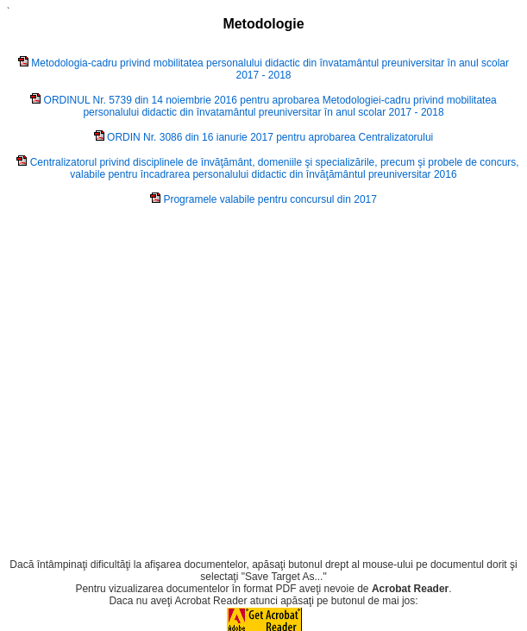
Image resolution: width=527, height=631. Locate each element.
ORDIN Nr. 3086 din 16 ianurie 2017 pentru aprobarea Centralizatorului (270, 137)
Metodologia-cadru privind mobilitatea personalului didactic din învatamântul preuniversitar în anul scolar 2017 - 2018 (270, 69)
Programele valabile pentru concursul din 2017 (269, 199)
